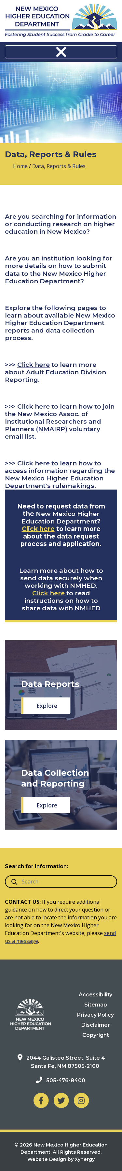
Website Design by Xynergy (61, 1159)
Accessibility (95, 994)
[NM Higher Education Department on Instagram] (81, 1100)
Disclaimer (95, 1025)
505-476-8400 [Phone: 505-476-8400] (65, 1080)
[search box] (61, 881)
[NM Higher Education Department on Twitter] (61, 1100)
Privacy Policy (95, 1015)
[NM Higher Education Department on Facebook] (41, 1100)
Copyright (95, 1035)
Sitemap (95, 1005)
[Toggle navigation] (61, 51)
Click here (33, 364)
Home (20, 166)
